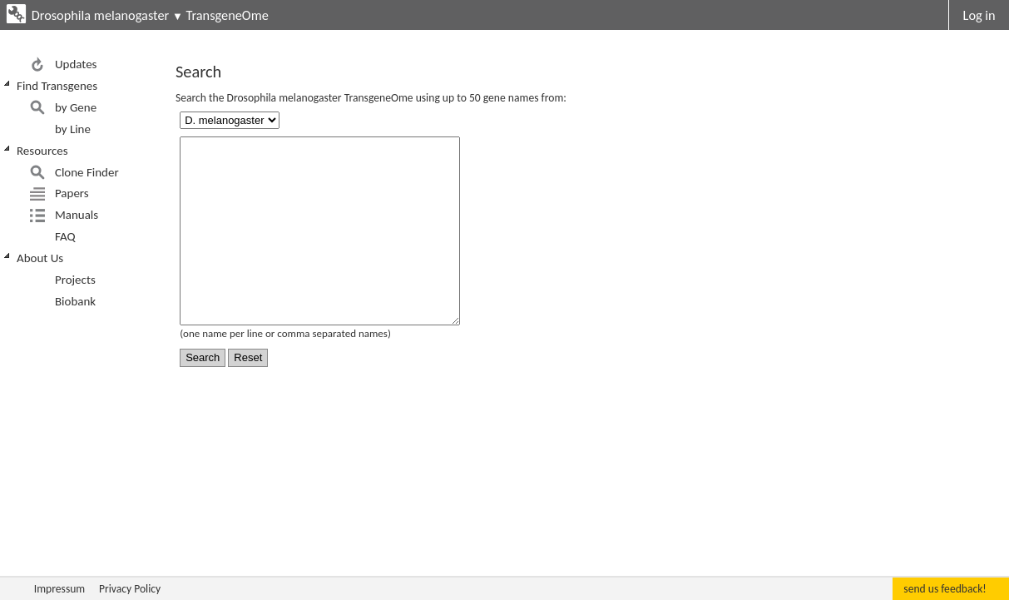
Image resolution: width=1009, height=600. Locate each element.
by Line (73, 128)
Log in (979, 15)
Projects (75, 279)
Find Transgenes (57, 85)
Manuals (76, 214)
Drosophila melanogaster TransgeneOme (150, 15)
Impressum (59, 589)
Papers (72, 193)
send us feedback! (944, 589)
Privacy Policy (130, 589)
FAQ (65, 236)
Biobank (75, 301)
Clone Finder (87, 172)
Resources (42, 150)
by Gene (75, 107)
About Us (40, 257)
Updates (76, 64)
